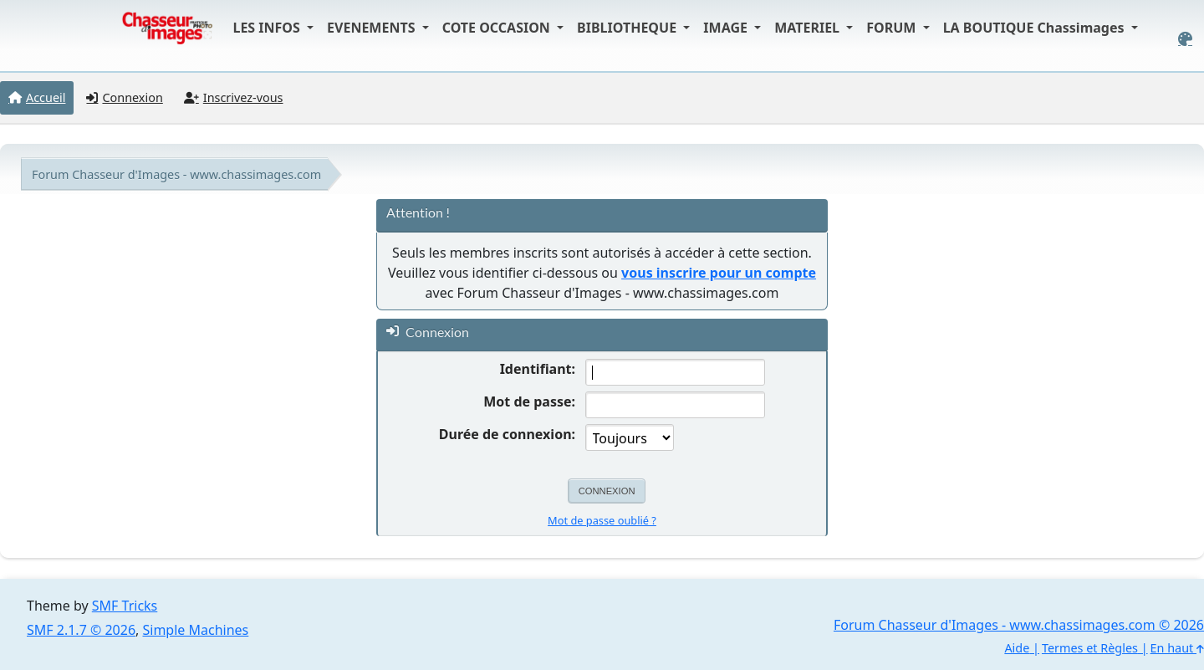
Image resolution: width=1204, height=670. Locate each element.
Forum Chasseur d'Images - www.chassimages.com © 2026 (1019, 625)
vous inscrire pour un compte (718, 272)
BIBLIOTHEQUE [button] (628, 27)
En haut (1177, 648)
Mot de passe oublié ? (602, 520)
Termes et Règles (1090, 648)
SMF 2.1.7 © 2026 (81, 630)
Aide (1016, 648)
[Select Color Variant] (1185, 39)
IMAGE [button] (727, 27)
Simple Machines (196, 630)
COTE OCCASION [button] (498, 27)
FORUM (892, 27)
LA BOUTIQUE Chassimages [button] (1035, 27)
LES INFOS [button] (268, 27)
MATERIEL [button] (808, 27)
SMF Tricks (124, 605)
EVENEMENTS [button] (373, 27)
